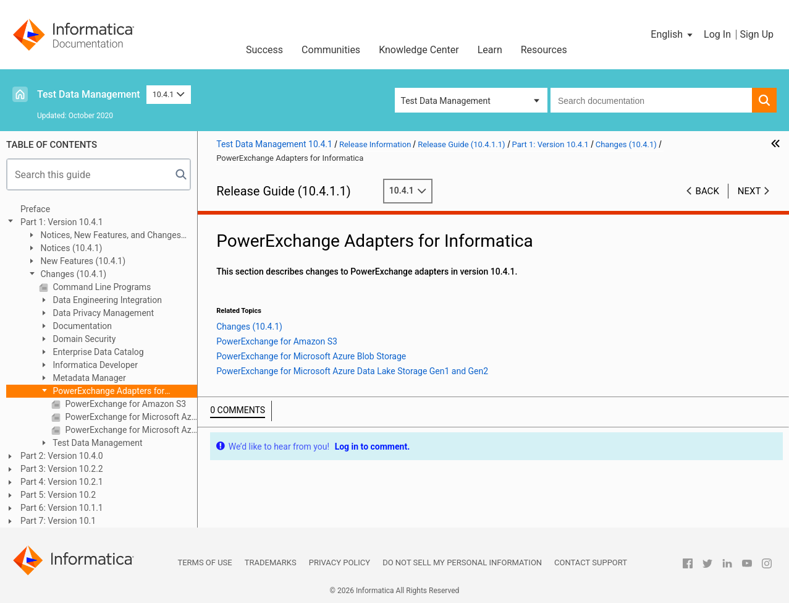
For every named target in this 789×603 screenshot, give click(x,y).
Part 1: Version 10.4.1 (61, 222)
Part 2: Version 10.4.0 (61, 456)
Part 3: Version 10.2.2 (61, 469)
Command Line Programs (101, 287)
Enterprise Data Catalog (97, 352)
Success (264, 50)
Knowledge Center (419, 50)
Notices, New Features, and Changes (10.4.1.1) (104, 236)
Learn (490, 50)
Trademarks (271, 562)
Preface (35, 209)
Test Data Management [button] (446, 101)
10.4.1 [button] (169, 94)
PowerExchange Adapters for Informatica (101, 392)
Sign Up (757, 34)
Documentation (81, 326)
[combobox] (651, 100)
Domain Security (83, 339)
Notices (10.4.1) (70, 248)
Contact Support (590, 562)
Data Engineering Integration (106, 300)
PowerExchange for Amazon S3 (124, 404)
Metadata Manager (88, 378)
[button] (673, 34)
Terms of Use (204, 562)
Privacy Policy (339, 562)
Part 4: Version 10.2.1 (61, 482)
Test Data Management (88, 94)
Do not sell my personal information (462, 562)
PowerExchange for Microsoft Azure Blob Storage (130, 417)
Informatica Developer (94, 365)
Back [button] (707, 191)
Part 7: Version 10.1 (58, 521)
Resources (544, 50)
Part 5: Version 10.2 (58, 495)
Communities (331, 50)
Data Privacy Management (102, 313)
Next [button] (749, 191)
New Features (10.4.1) (81, 261)
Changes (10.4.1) (72, 274)
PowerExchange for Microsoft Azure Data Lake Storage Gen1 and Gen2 (130, 430)
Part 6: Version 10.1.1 (61, 508)
